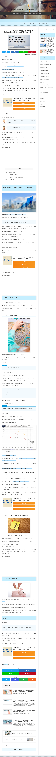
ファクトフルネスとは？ (10, 170)
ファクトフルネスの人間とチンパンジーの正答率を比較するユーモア (20, 173)
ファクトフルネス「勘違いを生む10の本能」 (16, 175)
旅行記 (42, 82)
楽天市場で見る (28, 103)
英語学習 (43, 106)
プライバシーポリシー (39, 752)
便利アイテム (44, 104)
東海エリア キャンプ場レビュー (47, 88)
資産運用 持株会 (44, 70)
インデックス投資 (11, 654)
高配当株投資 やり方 (45, 62)
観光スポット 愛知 (45, 76)
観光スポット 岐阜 (45, 79)
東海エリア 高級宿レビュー (47, 85)
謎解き (42, 98)
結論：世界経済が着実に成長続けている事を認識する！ (16, 168)
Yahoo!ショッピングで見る (18, 262)
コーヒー (43, 95)
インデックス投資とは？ (10, 177)
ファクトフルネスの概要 (12, 171)
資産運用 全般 (4, 654)
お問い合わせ (47, 752)
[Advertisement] (19, 154)
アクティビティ (44, 92)
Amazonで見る (18, 103)
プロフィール (52, 752)
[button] (54, 30)
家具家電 (43, 101)
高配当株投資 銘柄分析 (46, 64)
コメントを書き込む (19, 741)
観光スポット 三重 (45, 73)
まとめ (6, 179)
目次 (18, 165)
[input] (47, 30)
